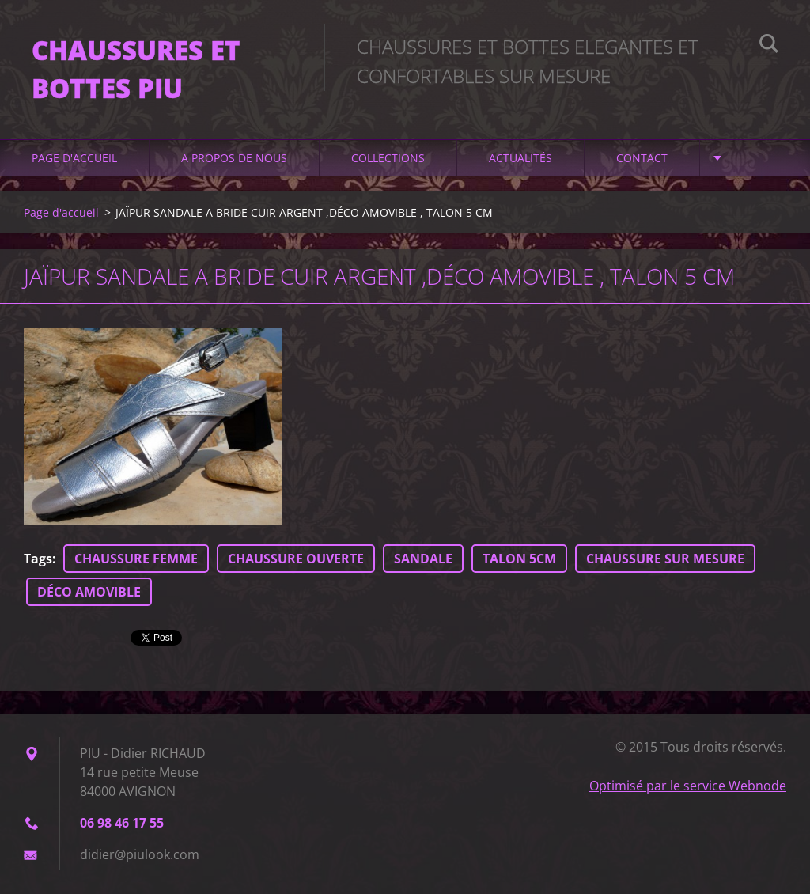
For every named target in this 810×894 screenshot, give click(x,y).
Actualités (520, 157)
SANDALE (423, 558)
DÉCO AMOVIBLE (89, 591)
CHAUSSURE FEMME (136, 558)
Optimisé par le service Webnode (687, 785)
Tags (38, 558)
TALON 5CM (519, 558)
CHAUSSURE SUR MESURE (665, 558)
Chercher (768, 46)
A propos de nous (234, 157)
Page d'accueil (74, 157)
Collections (388, 157)
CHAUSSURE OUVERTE (296, 558)
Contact (642, 157)
